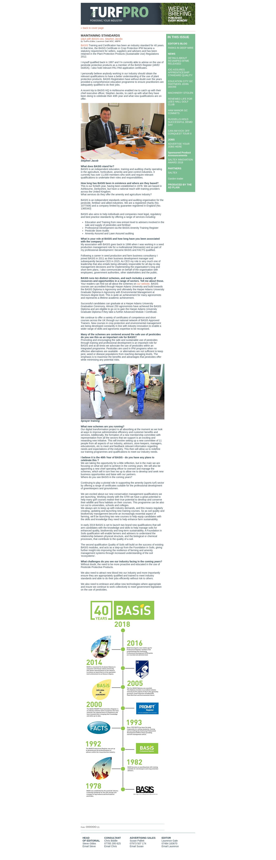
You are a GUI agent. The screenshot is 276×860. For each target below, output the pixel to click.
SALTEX (172, 172)
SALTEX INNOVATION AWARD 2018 (180, 161)
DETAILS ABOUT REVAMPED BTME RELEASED (178, 61)
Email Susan (137, 846)
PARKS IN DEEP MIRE (180, 47)
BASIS (84, 45)
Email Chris (110, 846)
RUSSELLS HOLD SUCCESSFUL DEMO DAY (180, 122)
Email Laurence (170, 846)
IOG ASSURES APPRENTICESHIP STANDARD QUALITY (180, 72)
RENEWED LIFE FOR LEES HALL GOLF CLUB (180, 101)
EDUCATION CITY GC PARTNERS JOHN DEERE (180, 84)
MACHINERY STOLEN (180, 92)
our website (143, 283)
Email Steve (89, 846)
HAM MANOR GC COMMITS (178, 112)
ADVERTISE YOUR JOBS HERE (179, 145)
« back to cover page (92, 28)
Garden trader (175, 178)
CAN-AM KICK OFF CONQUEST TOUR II (180, 132)
